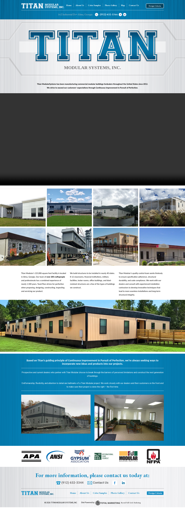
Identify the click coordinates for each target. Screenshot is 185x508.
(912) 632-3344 (70, 482)
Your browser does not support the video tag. (92, 139)
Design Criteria (155, 6)
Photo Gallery (111, 5)
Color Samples (94, 5)
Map (123, 5)
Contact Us (134, 5)
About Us (80, 5)
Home (69, 5)
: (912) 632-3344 (106, 14)
